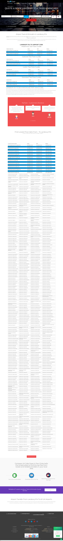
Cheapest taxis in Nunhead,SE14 (23, 365)
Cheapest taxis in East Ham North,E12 (24, 227)
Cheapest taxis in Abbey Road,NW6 (23, 342)
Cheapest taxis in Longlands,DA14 (12, 205)
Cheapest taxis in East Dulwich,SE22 (12, 376)
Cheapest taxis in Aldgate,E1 (11, 220)
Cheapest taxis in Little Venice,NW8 (35, 342)
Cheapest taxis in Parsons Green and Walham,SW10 (12, 388)
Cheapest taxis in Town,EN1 (46, 260)
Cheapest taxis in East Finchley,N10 (12, 307)
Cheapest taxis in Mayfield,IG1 (12, 284)
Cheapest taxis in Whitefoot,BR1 (12, 175)
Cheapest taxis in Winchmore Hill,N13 (35, 310)
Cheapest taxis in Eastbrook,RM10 (47, 345)
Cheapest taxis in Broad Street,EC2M (35, 254)
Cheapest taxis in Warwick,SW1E (12, 404)
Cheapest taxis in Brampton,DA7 (47, 211)
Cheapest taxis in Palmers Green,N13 (24, 310)
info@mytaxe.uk (50, 528)
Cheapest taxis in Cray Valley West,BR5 (48, 181)
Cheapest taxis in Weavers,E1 (12, 217)
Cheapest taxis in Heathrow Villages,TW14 (24, 420)
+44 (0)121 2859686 (34, 528)
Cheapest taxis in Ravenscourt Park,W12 (13, 444)
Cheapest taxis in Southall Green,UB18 (24, 432)
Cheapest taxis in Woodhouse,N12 (23, 308)
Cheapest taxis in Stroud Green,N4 (12, 321)
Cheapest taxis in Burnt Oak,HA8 (35, 281)
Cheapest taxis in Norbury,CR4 (46, 200)
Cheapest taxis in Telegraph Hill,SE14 (47, 363)
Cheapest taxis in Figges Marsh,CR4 (23, 198)
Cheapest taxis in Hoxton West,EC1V (12, 254)
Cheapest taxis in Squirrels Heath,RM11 (36, 348)
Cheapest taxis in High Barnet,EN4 (12, 265)
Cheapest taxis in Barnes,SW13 (35, 393)
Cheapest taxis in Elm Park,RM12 (23, 350)
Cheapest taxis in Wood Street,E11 (47, 223)
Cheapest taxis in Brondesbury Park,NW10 (12, 333)
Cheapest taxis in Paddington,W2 (35, 450)
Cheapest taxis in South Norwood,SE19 (47, 372)
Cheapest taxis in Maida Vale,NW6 (12, 342)
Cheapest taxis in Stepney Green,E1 (12, 215)
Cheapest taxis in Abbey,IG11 (11, 287)
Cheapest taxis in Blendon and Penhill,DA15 (48, 205)
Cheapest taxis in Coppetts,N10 (23, 305)
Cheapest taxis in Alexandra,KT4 (35, 299)
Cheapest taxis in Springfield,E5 (35, 244)
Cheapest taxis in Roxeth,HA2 (23, 273)
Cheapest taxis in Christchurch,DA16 (35, 207)
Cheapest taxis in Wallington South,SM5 (48, 384)
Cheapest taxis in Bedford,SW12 (12, 393)
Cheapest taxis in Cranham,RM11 (47, 348)
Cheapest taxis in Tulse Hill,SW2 (47, 406)
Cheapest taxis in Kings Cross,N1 (12, 305)
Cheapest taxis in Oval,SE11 (46, 360)
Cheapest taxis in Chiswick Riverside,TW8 (11, 426)
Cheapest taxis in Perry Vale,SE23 (35, 376)
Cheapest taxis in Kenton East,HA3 (47, 276)
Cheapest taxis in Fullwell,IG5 (34, 289)
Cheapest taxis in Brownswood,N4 (23, 321)
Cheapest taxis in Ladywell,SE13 (35, 363)
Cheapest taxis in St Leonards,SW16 (12, 399)
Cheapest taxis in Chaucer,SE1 (23, 355)
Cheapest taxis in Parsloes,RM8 (35, 354)
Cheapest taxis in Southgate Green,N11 (36, 307)
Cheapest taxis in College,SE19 (23, 372)
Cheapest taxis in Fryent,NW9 (46, 342)
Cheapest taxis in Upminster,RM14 (12, 352)
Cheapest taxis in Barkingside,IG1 (12, 286)
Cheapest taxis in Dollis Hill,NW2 (47, 336)
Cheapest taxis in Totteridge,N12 (47, 308)
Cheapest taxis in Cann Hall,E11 (23, 225)
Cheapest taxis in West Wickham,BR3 (35, 179)
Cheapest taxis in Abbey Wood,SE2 (23, 374)
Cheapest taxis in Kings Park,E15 (12, 234)
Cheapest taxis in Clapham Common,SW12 (36, 391)
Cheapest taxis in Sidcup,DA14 (23, 203)
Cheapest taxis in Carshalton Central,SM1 (36, 382)
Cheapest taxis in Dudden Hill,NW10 (35, 329)
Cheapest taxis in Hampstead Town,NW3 (13, 338)
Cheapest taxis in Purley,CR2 (11, 195)
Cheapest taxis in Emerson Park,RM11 (24, 348)
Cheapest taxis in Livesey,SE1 (23, 357)
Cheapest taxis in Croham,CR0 (46, 191)
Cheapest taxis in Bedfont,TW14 (35, 420)
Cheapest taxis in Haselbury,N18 (12, 318)
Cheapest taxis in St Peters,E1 (46, 215)
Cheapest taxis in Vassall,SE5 (12, 379)
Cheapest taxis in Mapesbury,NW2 (23, 336)
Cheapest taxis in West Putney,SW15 (23, 397)
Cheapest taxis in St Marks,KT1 (35, 292)
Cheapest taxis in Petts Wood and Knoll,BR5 (12, 181)
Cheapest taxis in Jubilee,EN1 (34, 260)
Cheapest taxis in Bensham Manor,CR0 (36, 189)
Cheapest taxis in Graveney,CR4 (35, 198)
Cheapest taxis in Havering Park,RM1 (24, 345)
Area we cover (10, 6)
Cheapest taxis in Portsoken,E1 (46, 217)
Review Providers (17, 3)
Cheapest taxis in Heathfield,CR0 (35, 191)
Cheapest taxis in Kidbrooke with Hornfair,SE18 (48, 370)
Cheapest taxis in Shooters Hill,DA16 (23, 209)
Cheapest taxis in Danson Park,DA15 (23, 207)
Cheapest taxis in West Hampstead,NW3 (24, 340)
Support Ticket (51, 26)
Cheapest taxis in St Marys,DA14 (47, 203)
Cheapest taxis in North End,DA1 (12, 203)
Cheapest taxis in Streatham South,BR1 (24, 175)
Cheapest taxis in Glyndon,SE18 (35, 368)
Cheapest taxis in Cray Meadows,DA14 (36, 203)
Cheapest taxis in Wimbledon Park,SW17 (13, 401)
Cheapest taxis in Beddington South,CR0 (24, 191)
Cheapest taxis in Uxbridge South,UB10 (36, 429)
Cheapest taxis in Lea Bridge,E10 (12, 223)
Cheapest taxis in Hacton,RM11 (12, 350)
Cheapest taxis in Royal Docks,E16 (23, 234)
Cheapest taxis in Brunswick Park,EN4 (35, 265)
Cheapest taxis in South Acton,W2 (47, 446)
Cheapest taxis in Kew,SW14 (34, 395)
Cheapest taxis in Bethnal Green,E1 (35, 215)
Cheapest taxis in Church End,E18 (35, 238)
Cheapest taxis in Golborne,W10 (47, 436)
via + (26, 16)
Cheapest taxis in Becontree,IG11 (35, 287)
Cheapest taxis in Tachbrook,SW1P (35, 404)
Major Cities (46, 3)
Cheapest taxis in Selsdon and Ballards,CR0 (12, 193)
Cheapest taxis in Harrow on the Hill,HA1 (36, 270)
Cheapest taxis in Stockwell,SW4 (47, 408)
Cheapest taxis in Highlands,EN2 (47, 262)
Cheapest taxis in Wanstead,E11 (12, 225)
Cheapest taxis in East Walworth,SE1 (47, 355)
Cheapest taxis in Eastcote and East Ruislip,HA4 (49, 278)
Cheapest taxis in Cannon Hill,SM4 (23, 384)
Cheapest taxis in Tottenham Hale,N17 (35, 316)
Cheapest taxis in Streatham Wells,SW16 (24, 399)
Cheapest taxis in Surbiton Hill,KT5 (23, 301)
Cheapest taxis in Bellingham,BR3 (23, 179)
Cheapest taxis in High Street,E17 (23, 236)
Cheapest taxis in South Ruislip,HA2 (35, 273)
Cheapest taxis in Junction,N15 (35, 313)
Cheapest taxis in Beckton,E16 (46, 234)
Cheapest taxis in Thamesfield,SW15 (47, 395)
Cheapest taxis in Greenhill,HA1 (46, 268)
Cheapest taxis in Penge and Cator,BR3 (13, 179)
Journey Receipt (24, 3)
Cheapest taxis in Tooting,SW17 (23, 401)
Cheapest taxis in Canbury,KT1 (23, 292)
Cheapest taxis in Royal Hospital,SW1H (24, 404)
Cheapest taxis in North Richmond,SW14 (24, 395)
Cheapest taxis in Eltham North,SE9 (35, 379)
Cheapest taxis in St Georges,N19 (47, 318)
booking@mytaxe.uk (25, 26)
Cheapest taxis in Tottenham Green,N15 (48, 313)
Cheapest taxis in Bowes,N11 (11, 308)
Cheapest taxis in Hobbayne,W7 (23, 450)
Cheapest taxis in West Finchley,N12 (35, 308)
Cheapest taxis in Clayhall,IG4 (23, 289)
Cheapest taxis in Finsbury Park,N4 (47, 321)
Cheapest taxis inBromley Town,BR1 (12, 174)
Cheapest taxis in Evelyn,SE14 (34, 365)
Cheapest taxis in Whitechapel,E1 (35, 213)
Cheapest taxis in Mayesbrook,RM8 (23, 354)
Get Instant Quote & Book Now (50, 489)
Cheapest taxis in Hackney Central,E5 (24, 244)
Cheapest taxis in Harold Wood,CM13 (24, 186)
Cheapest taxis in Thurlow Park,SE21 (47, 374)
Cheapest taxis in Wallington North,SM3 (47, 382)
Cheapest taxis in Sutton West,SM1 (12, 381)
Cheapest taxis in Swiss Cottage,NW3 (13, 340)
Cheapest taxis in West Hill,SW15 (47, 397)
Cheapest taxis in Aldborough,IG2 (47, 287)
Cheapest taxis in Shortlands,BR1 (23, 174)
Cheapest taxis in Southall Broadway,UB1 (36, 426)
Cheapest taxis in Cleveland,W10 (12, 438)
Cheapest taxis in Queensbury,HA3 (35, 276)
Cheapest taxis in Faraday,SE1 (12, 357)
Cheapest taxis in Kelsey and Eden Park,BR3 (48, 177)
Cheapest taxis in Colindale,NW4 (35, 340)
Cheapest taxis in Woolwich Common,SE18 (11, 370)
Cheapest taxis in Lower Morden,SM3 (12, 384)
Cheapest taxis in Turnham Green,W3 (47, 448)
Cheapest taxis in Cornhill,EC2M (47, 254)
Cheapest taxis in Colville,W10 (23, 438)
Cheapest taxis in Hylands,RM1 (12, 345)
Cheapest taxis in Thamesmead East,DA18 (36, 211)
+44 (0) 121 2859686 (41, 26)
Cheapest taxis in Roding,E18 (46, 238)
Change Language (31, 3)
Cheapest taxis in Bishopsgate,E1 (23, 217)
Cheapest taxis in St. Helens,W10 (35, 438)
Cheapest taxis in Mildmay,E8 (46, 246)
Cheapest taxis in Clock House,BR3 (35, 177)
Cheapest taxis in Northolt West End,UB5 (48, 434)
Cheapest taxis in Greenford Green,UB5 (36, 434)
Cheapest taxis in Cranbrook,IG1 (35, 284)
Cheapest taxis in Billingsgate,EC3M (47, 257)
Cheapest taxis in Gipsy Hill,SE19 (12, 372)
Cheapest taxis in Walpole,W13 (46, 444)
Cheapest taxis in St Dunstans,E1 (47, 213)
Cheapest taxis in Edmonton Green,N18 (24, 318)
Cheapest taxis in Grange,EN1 (12, 262)
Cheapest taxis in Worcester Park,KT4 (24, 299)
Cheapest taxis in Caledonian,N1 (47, 301)
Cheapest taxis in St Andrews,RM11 (12, 348)
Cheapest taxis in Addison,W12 (23, 444)
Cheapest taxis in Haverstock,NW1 (23, 329)
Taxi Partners (39, 3)
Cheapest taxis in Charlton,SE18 (35, 370)
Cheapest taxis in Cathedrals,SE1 (12, 355)
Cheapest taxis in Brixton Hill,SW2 (12, 408)
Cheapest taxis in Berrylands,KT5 (12, 301)
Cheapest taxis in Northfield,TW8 (23, 426)
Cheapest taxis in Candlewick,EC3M (35, 257)
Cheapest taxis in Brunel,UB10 (12, 429)
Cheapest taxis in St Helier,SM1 (23, 382)
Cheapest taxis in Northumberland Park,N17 (48, 316)
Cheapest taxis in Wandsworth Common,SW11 (12, 390)
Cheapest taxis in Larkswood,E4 (47, 241)
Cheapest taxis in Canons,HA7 (46, 279)
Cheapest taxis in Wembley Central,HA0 (13, 268)
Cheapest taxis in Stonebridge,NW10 (47, 329)
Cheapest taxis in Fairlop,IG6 (46, 289)
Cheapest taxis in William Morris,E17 (47, 236)
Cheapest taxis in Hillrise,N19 (34, 318)
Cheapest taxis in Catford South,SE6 (23, 379)
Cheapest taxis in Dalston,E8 (22, 246)
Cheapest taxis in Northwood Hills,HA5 (24, 279)
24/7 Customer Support (12, 26)
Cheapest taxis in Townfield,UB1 (47, 426)
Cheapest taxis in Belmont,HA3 (23, 276)
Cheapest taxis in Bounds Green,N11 (47, 307)
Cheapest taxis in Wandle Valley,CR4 (23, 200)
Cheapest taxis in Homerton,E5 (46, 243)
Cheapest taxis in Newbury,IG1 (46, 284)
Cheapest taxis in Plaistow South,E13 (24, 229)
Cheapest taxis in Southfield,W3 (35, 448)
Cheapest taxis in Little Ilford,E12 (12, 227)
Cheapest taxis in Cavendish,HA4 (23, 278)
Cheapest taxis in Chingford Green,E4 (13, 241)
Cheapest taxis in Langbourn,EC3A (12, 257)
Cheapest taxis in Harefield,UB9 (12, 436)
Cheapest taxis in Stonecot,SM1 (47, 381)
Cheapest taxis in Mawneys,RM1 (35, 345)
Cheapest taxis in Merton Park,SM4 (35, 384)
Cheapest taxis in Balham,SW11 (12, 391)
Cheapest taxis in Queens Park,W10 (23, 436)
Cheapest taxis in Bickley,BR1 (34, 174)
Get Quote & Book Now (31, 456)
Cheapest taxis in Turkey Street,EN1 (35, 262)
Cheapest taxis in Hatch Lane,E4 (35, 241)
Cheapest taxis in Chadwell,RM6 (47, 352)
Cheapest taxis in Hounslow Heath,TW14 (13, 420)
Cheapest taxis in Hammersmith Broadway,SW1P (49, 404)
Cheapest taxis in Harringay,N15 (23, 313)
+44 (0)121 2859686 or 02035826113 (38, 514)
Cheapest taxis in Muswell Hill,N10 (47, 305)
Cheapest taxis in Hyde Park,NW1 (12, 329)
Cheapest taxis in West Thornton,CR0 (47, 189)
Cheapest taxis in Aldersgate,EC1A (23, 252)
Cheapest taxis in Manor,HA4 (11, 278)
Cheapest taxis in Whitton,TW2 (46, 420)
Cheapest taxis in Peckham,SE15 (47, 365)
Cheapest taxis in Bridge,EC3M (23, 257)
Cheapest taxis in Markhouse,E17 (23, 238)
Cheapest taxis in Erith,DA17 (11, 211)
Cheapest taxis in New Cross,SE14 (12, 365)
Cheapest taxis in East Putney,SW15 (12, 397)
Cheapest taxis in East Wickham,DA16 (13, 209)
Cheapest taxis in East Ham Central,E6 (47, 244)
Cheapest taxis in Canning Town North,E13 (36, 229)
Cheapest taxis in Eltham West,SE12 (12, 363)
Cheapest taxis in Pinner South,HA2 (12, 273)
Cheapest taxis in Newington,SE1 (47, 357)
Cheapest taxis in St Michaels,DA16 (47, 207)
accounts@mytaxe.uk (50, 529)
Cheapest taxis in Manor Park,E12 (47, 225)
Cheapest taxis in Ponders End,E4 (23, 243)
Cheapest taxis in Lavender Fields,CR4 (47, 198)
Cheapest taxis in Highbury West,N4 (35, 321)
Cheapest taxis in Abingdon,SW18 (47, 401)
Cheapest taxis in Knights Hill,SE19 (12, 374)
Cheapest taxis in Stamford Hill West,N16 (24, 316)
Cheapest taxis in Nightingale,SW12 (47, 391)
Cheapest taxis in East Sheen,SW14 (12, 395)
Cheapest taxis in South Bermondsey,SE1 (36, 357)
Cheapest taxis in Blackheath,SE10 (12, 360)
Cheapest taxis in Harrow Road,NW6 (47, 340)
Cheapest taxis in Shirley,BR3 (46, 179)
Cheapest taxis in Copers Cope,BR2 (35, 175)
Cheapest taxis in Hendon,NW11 (12, 336)
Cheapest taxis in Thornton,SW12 (23, 391)
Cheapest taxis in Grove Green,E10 (12, 222)
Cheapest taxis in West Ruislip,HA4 (35, 278)
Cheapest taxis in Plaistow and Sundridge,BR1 (48, 174)
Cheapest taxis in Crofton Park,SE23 (23, 376)
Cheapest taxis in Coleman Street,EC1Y (24, 254)
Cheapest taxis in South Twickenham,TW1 (48, 414)
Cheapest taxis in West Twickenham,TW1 (36, 414)
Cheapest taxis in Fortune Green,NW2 (35, 336)
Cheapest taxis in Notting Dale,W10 (47, 438)
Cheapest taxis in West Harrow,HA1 (47, 270)
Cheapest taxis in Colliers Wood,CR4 (12, 200)
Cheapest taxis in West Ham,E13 (12, 229)
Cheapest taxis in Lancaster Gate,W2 (12, 448)
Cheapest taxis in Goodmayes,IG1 (23, 284)
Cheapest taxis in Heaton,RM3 (23, 352)
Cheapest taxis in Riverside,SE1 (35, 355)
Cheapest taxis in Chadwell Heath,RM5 (36, 352)
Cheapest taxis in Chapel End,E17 (12, 236)
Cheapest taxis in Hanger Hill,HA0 (23, 268)
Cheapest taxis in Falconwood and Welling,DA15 (12, 207)
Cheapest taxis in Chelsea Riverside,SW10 (11, 386)
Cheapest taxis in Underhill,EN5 (46, 265)
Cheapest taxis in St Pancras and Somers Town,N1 (12, 303)
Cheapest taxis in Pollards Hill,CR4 (12, 198)
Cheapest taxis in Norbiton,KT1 (12, 292)
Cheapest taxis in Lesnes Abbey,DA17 (47, 209)
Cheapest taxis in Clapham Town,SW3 (35, 408)
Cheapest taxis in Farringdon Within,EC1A (11, 250)
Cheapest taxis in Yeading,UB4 (12, 434)
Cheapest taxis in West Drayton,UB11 (13, 432)
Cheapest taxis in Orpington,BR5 (23, 181)
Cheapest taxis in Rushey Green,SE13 (24, 363)
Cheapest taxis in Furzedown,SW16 (35, 399)
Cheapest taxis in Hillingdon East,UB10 (47, 429)
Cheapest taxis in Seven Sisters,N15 (12, 313)
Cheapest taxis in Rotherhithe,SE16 (12, 368)
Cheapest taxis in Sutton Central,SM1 (47, 379)
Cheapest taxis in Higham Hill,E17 (12, 238)
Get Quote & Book (31, 19)
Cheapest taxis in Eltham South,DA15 (35, 205)
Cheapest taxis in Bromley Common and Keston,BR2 (13, 177)
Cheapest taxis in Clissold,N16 (12, 316)
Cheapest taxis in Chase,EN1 (23, 262)
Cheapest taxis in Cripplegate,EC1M (47, 252)
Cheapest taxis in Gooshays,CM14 (35, 186)
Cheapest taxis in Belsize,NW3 (46, 338)
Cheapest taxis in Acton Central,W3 (23, 448)
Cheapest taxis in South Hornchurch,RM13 (48, 350)
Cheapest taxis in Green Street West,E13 (48, 229)
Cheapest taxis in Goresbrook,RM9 (47, 354)
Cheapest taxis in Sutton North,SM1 (23, 381)
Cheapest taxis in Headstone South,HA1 (24, 270)
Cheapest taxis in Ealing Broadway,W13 (13, 446)
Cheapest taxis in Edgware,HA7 (23, 281)
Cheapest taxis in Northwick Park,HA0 (35, 268)
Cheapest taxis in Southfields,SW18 (35, 401)
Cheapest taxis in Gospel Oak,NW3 (35, 338)
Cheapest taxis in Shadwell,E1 (23, 213)
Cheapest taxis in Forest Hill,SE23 (47, 376)
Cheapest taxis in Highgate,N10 (23, 307)
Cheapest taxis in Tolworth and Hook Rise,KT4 (48, 299)
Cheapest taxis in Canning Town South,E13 (12, 231)
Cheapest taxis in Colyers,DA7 (12, 213)
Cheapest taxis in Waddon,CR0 (12, 189)
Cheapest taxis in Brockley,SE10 (35, 360)
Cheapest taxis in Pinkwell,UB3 (46, 432)
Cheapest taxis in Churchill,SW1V (12, 406)
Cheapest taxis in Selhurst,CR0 (23, 189)
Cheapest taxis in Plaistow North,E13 (47, 227)
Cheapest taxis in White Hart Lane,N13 (47, 310)
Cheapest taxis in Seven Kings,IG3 (12, 289)
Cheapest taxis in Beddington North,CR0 (13, 191)
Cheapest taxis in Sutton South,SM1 (35, 381)
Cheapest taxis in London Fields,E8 (12, 246)
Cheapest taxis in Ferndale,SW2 (23, 408)
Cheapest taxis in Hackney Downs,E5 (35, 243)
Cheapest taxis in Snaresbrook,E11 (35, 223)
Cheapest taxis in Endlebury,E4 (23, 241)
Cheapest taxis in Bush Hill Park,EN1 (23, 260)
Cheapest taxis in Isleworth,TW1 (12, 414)
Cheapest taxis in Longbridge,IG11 (23, 287)
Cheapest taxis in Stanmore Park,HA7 (13, 281)
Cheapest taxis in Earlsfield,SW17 (47, 399)
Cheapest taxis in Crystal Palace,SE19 (35, 372)
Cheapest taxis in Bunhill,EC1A (12, 252)
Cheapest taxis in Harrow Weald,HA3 (12, 276)
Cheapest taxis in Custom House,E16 (35, 234)
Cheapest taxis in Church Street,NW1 (47, 327)
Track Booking (10, 3)
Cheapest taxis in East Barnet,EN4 (23, 265)
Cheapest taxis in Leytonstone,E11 (23, 223)
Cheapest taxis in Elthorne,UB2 (35, 432)
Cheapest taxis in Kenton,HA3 (46, 273)
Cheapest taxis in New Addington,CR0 (47, 186)
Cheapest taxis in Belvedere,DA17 (35, 209)
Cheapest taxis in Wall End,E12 (35, 227)
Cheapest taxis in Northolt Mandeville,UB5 (24, 434)
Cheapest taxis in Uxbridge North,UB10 (24, 429)
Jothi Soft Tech (38, 538)
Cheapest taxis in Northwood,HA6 (35, 279)
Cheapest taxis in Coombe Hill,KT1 (47, 292)
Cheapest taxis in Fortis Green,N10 (35, 305)
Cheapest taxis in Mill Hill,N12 (12, 310)
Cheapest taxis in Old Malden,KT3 (12, 299)
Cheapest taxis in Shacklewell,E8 (35, 246)
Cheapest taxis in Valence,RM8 (12, 354)
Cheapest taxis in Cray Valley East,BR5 (13, 184)
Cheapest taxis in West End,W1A (35, 446)
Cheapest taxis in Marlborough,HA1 (12, 270)
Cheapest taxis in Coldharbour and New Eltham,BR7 (13, 186)
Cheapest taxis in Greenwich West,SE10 (24, 360)
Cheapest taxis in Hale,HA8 (46, 281)
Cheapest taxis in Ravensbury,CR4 (35, 200)
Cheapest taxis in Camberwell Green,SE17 (24, 368)
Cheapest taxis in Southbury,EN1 (12, 260)
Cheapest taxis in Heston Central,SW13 (47, 393)
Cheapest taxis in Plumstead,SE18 (47, 368)
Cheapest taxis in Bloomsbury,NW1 (12, 327)
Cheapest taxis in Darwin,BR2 (46, 175)
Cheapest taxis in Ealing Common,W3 (13, 450)
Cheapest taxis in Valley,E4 (11, 243)
